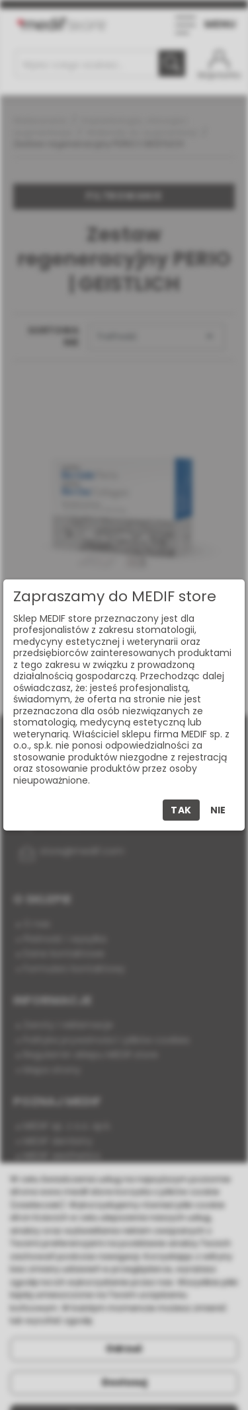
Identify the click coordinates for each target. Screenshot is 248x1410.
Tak (181, 810)
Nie (218, 810)
